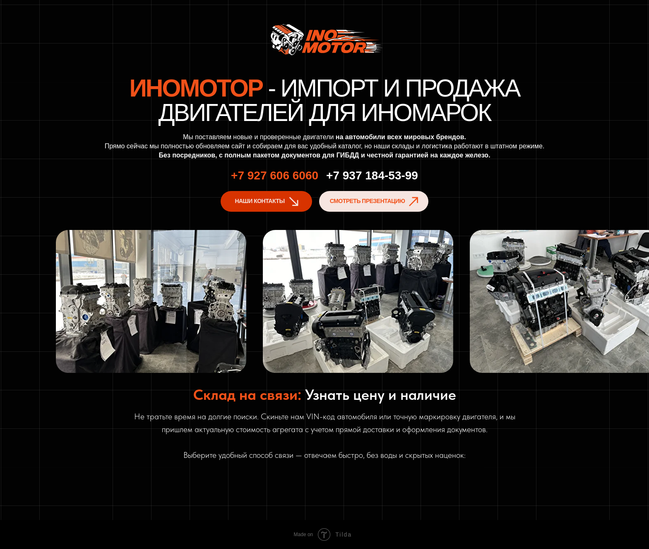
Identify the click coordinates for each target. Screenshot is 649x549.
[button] (373, 201)
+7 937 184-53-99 (372, 175)
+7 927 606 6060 (274, 175)
